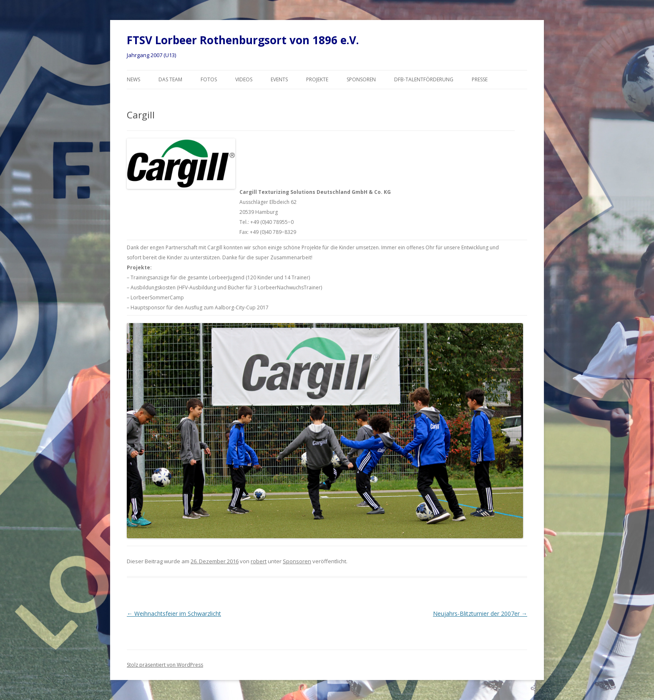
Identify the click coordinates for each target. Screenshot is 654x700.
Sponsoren (361, 79)
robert (259, 561)
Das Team (170, 79)
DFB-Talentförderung (423, 79)
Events (279, 79)
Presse (480, 79)
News (133, 79)
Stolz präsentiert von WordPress (165, 664)
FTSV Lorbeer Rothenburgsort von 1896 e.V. (243, 40)
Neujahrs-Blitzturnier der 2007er (480, 613)
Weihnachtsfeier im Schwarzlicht (174, 613)
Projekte (317, 79)
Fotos (209, 79)
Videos (243, 79)
